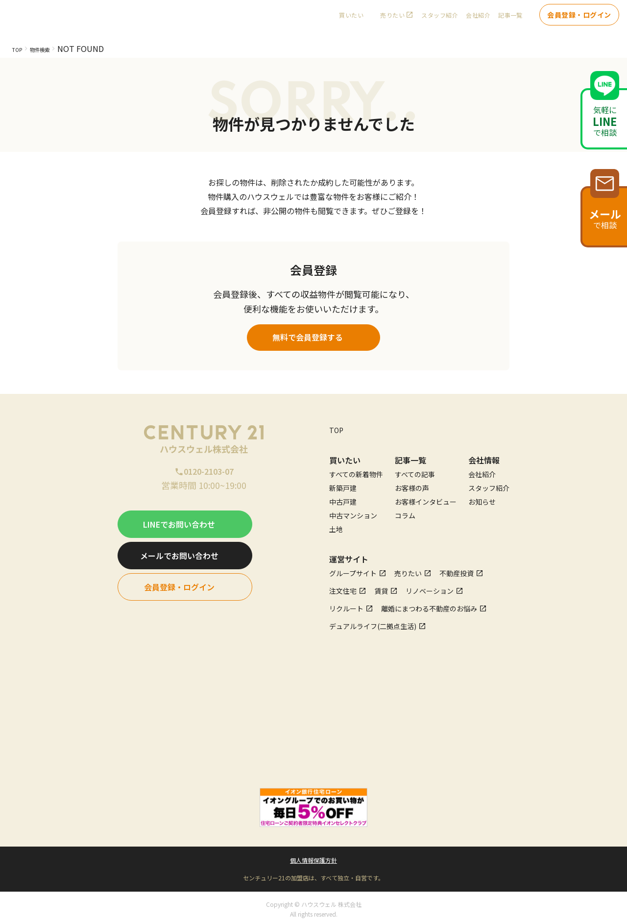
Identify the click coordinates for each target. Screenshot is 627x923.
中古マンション (353, 511)
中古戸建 (343, 498)
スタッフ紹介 (439, 20)
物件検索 (51, 48)
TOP (20, 48)
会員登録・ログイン (579, 19)
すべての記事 (415, 470)
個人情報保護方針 (313, 856)
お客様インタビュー (426, 498)
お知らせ (482, 498)
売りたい (392, 20)
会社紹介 (478, 20)
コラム (405, 511)
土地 (336, 525)
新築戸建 (343, 484)
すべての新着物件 (356, 470)
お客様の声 (412, 484)
